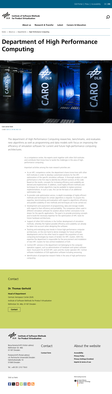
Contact (14, 309)
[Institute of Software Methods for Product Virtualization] (21, 15)
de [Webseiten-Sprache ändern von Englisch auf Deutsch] (105, 4)
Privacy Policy (79, 356)
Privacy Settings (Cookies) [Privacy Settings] (84, 359)
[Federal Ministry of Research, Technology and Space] (84, 388)
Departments (22, 32)
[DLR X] (13, 385)
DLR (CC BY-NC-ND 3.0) (13, 129)
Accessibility (96, 4)
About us (26, 25)
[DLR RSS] (32, 385)
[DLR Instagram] (25, 385)
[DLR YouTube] (17, 385)
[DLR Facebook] (9, 385)
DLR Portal (78, 4)
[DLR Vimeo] (21, 385)
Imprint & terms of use (82, 362)
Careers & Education (76, 25)
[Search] (108, 17)
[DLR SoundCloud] (28, 385)
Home (4, 32)
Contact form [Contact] (46, 353)
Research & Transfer (44, 25)
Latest (60, 25)
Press (87, 4)
